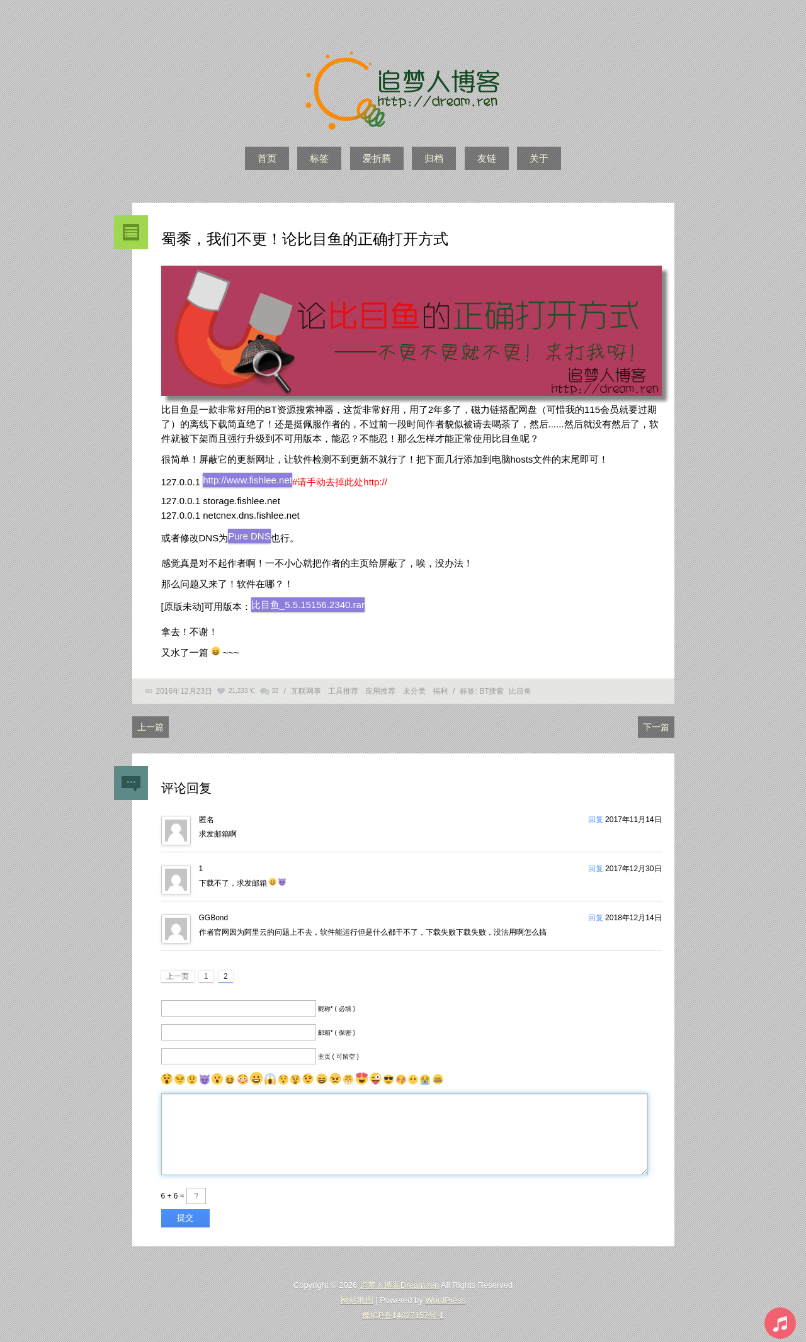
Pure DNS (249, 536)
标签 (319, 158)
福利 (440, 691)
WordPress (445, 1300)
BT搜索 (491, 691)
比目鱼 (520, 691)
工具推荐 (343, 691)
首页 (267, 158)
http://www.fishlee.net (247, 480)
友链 (486, 158)
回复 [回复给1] (595, 868)
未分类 (414, 691)
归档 (433, 158)
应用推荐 (380, 691)
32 (274, 690)
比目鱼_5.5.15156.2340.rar (308, 604)
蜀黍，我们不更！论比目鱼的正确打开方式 (304, 238)
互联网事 (306, 691)
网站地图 (357, 1300)
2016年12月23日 (184, 691)
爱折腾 (377, 158)
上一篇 (150, 727)
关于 (539, 158)
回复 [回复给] (595, 819)
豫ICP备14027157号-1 (403, 1315)
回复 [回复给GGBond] (595, 917)
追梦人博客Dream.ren (399, 1285)
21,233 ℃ (242, 690)
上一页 (177, 976)
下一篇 (656, 727)
